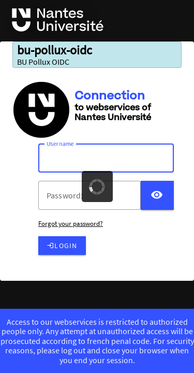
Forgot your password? (70, 223)
